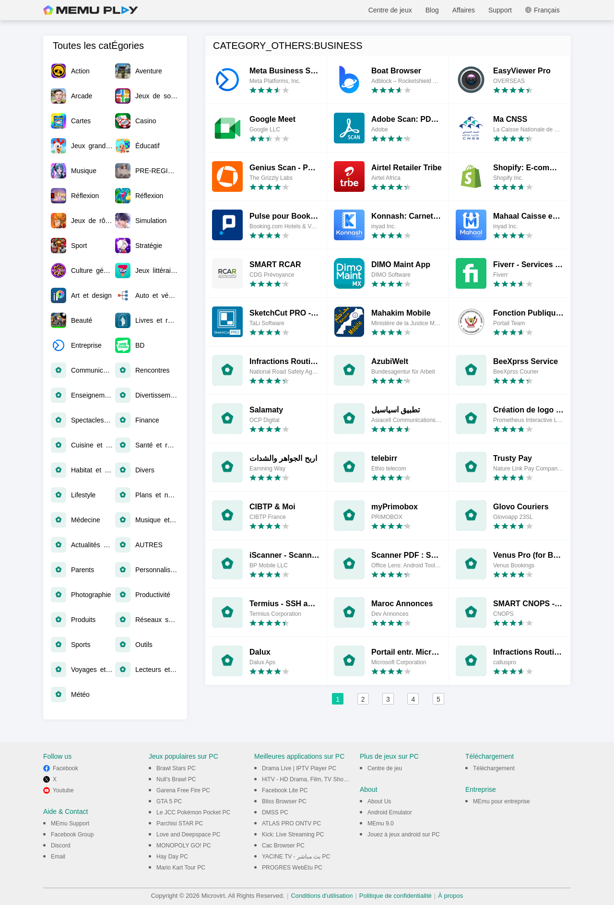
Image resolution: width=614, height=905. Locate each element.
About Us (379, 801)
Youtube (63, 790)
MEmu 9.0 (380, 823)
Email (58, 856)
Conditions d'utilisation (322, 895)
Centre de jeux (390, 10)
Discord (61, 845)
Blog (432, 10)
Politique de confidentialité (395, 895)
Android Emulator (389, 812)
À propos (450, 895)
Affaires (463, 10)
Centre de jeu (384, 768)
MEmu (90, 10)
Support (500, 10)
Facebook (65, 768)
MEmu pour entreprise (501, 801)
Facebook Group (72, 834)
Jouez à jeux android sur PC (403, 834)
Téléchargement (494, 768)
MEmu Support (70, 823)
